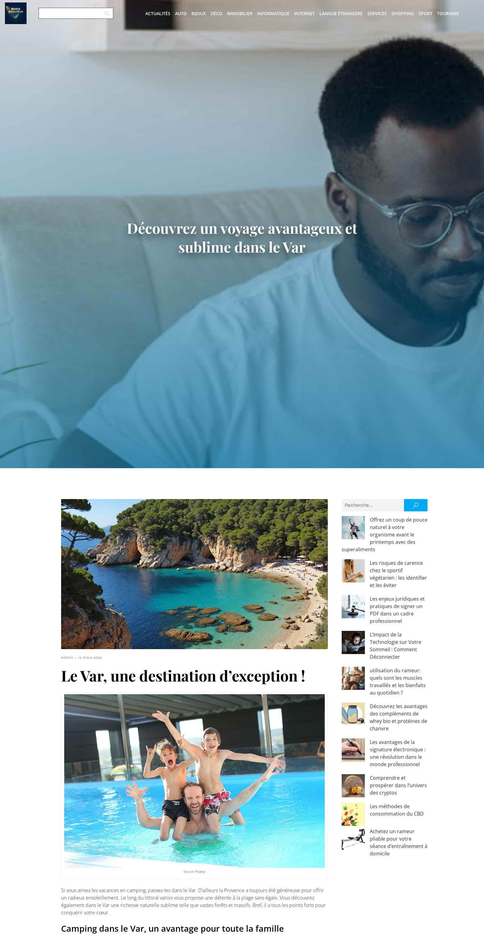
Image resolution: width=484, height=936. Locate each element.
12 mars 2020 (90, 657)
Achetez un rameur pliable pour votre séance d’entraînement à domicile (381, 768)
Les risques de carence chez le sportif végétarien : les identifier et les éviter (381, 555)
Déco (216, 13)
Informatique (273, 13)
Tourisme (448, 13)
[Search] (76, 13)
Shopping (402, 13)
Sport (425, 13)
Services (377, 13)
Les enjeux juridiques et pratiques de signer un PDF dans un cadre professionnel (383, 584)
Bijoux (198, 13)
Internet (304, 13)
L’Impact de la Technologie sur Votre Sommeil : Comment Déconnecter (379, 612)
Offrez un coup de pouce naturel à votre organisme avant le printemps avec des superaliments (384, 527)
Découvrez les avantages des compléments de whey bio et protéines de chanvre (378, 669)
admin (67, 657)
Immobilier (239, 13)
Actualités (157, 13)
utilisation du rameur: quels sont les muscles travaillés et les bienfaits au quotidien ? (384, 641)
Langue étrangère (341, 13)
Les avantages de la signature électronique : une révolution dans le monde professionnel (384, 697)
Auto (181, 13)
